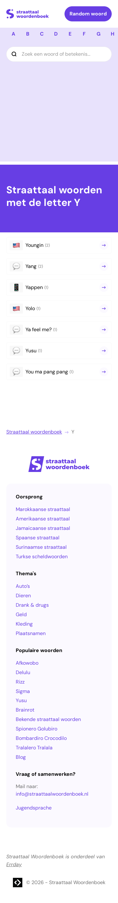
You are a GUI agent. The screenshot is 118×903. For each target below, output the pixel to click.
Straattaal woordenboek (34, 432)
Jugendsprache (34, 807)
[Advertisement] (59, 102)
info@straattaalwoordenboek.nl (52, 794)
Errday (14, 864)
